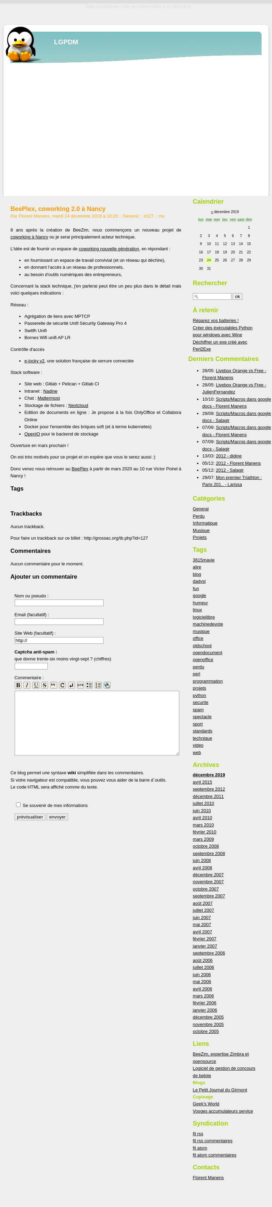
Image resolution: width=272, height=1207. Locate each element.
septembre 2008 (209, 853)
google (199, 595)
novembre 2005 (208, 1024)
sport (198, 724)
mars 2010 (203, 825)
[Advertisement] (65, 128)
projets (199, 688)
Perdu (199, 516)
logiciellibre (204, 617)
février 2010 (205, 831)
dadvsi (199, 581)
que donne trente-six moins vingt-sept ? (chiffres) (63, 655)
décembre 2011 (208, 796)
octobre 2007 (206, 889)
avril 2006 (202, 989)
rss (162, 216)
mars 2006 (203, 995)
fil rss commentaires (213, 1140)
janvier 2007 (205, 946)
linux (197, 609)
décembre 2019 (209, 774)
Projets (200, 537)
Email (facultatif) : (32, 614)
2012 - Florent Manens (238, 463)
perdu (198, 666)
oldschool (202, 645)
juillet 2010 (203, 803)
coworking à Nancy (29, 237)
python (199, 695)
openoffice (203, 659)
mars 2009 (203, 839)
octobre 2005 (206, 1031)
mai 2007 (202, 924)
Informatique (205, 523)
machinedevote (208, 624)
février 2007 (205, 938)
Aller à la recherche (171, 5)
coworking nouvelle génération (109, 248)
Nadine (50, 391)
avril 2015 (202, 782)
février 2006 (205, 1002)
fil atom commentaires (214, 1155)
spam (198, 709)
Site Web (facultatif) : (35, 633)
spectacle (202, 716)
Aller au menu (135, 5)
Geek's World (206, 1103)
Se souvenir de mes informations (55, 805)
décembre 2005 (208, 1017)
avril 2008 (202, 867)
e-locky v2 (34, 360)
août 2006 (203, 960)
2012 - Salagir (230, 470)
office (198, 638)
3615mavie (204, 560)
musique (201, 631)
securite (201, 702)
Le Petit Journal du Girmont (220, 1089)
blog (197, 574)
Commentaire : (29, 677)
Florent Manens (208, 1177)
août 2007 (203, 903)
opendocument (207, 652)
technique (202, 738)
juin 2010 (202, 810)
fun (196, 588)
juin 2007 (202, 917)
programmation (208, 681)
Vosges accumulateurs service (223, 1111)
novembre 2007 (208, 881)
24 (209, 260)
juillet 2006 (203, 967)
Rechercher (210, 283)
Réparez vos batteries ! (216, 320)
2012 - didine (229, 455)
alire (197, 567)
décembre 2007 (208, 874)
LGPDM (66, 42)
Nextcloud (78, 405)
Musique (201, 530)
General (131, 216)
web (197, 752)
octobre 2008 (206, 846)
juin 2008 (202, 860)
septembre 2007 (209, 896)
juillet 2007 (203, 910)
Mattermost (49, 398)
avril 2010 (202, 817)
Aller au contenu (102, 5)
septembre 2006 (209, 953)
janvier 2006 (205, 1010)
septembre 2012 (209, 789)
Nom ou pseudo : (31, 595)
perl (196, 673)
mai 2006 (202, 981)
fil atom (200, 1148)
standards (202, 731)
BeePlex (79, 468)
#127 (148, 216)
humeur (200, 602)
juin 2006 (202, 974)
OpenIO (32, 434)
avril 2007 (202, 931)
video (198, 745)
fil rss (198, 1133)
